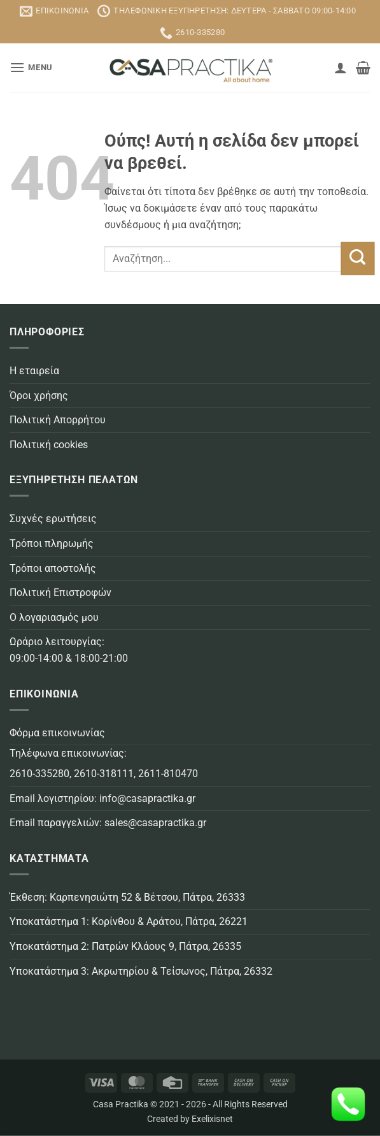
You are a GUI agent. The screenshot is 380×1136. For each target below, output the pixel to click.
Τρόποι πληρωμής (52, 543)
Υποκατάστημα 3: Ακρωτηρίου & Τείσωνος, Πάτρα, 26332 (141, 971)
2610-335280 (39, 774)
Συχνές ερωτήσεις (53, 519)
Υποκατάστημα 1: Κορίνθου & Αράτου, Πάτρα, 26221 (129, 921)
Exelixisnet (212, 1119)
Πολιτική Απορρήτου (58, 420)
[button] (31, 67)
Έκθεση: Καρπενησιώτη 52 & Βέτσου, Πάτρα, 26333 (127, 897)
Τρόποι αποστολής (53, 568)
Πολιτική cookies (49, 445)
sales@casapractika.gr (155, 823)
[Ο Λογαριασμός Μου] (340, 68)
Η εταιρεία (34, 371)
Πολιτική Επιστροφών (60, 592)
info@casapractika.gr (147, 798)
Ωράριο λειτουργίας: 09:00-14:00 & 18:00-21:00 (69, 650)
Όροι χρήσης (39, 396)
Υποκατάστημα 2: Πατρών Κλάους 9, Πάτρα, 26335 (125, 946)
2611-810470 (168, 774)
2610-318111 (104, 774)
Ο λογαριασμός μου (54, 617)
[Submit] (357, 258)
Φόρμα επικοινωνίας (57, 733)
